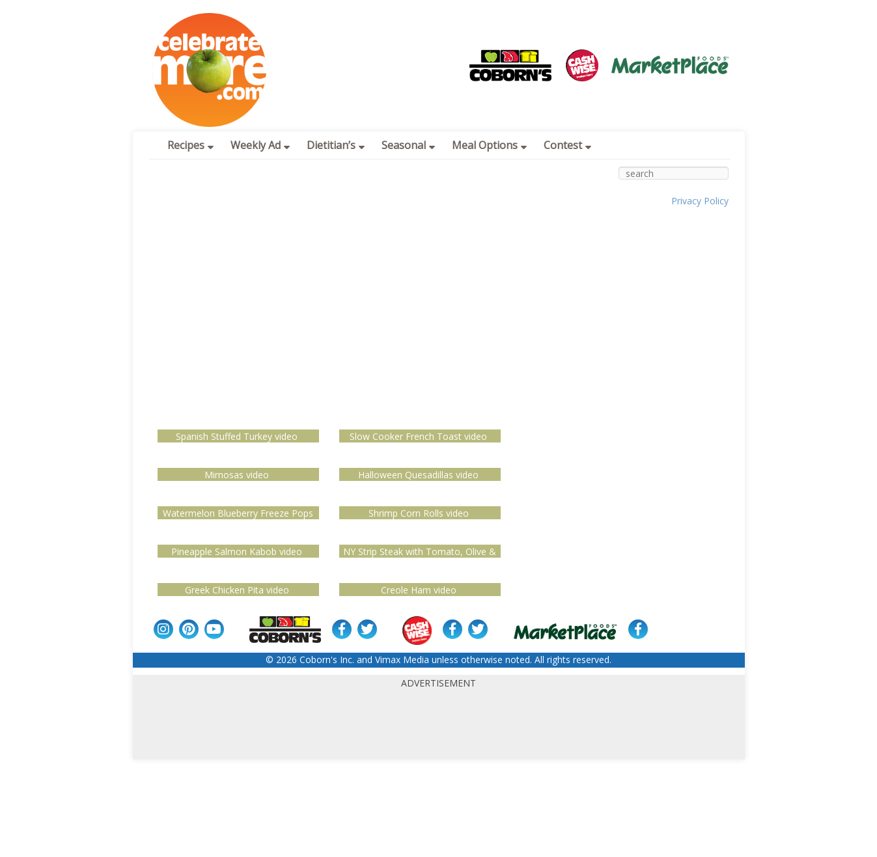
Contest (567, 145)
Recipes (190, 145)
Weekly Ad (260, 145)
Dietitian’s (336, 145)
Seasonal (408, 145)
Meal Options (489, 145)
